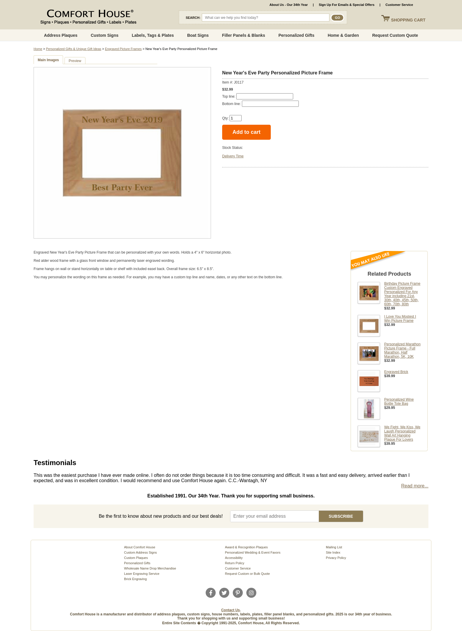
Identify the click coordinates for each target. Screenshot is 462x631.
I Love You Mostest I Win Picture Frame (400, 318)
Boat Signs (198, 35)
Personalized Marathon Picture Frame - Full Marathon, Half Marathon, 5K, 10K (402, 350)
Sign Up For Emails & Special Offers (346, 4)
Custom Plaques (136, 558)
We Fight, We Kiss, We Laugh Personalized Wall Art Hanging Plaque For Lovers (402, 433)
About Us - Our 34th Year (289, 4)
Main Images (48, 60)
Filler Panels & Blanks (243, 35)
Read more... (414, 485)
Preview (75, 61)
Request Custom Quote (395, 35)
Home (38, 49)
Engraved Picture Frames (123, 49)
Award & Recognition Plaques (246, 547)
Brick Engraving (135, 579)
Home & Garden (343, 35)
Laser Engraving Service (141, 573)
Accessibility (234, 558)
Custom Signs (104, 35)
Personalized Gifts (296, 35)
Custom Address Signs (140, 552)
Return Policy (234, 563)
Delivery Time (233, 156)
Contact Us (230, 610)
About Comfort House (139, 547)
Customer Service (399, 4)
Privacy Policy (336, 558)
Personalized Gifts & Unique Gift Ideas (73, 49)
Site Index (333, 552)
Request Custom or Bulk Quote (247, 573)
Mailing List (334, 547)
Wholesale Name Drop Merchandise (150, 568)
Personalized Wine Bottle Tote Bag (399, 401)
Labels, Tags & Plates (153, 35)
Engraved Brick (396, 372)
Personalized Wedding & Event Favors (252, 552)
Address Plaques (60, 35)
